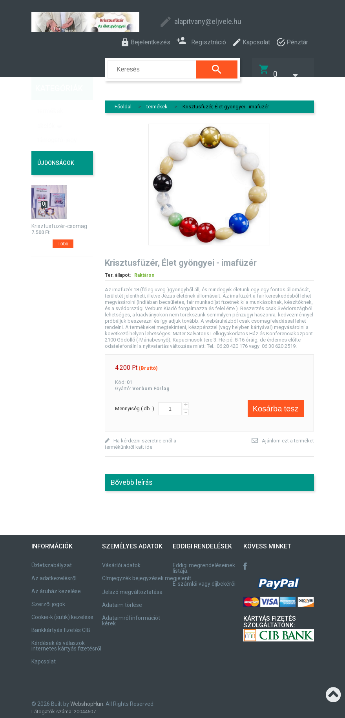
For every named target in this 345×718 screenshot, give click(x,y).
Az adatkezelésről (54, 573)
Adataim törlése (122, 600)
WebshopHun (86, 699)
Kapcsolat (43, 657)
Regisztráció (201, 41)
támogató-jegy (57, 124)
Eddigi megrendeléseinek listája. (204, 563)
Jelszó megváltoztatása (132, 587)
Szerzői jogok (48, 599)
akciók (46, 109)
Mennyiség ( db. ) (134, 403)
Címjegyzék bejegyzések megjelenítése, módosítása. (149, 573)
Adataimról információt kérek (131, 615)
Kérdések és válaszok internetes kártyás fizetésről (66, 641)
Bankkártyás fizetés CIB (60, 625)
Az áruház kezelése (56, 586)
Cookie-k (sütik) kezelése (62, 612)
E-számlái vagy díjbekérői (204, 579)
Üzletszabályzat (51, 560)
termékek (50, 95)
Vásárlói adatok (121, 560)
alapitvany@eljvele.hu (207, 21)
